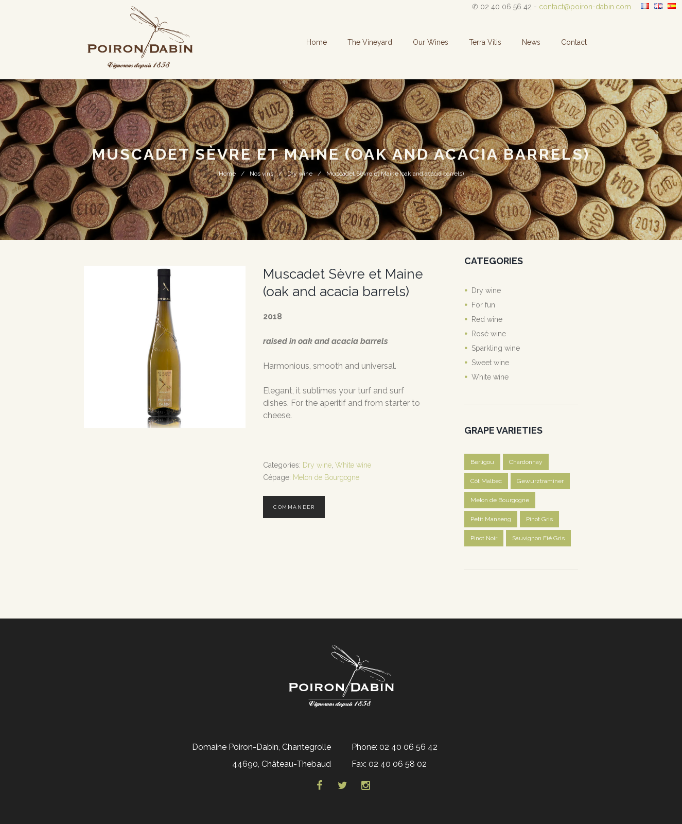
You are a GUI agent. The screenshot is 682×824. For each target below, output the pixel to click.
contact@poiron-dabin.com (585, 7)
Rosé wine (488, 334)
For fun (483, 305)
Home (316, 42)
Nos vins (261, 173)
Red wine (486, 319)
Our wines (430, 42)
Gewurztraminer (540, 481)
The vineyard (369, 42)
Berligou (482, 462)
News (531, 42)
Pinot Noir (483, 538)
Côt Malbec (486, 481)
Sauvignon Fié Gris (538, 538)
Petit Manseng (490, 519)
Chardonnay (526, 462)
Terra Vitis (485, 42)
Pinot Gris (539, 519)
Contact (574, 42)
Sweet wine (490, 362)
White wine (353, 465)
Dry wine (299, 173)
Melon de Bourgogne (326, 477)
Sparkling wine (495, 348)
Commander (293, 507)
